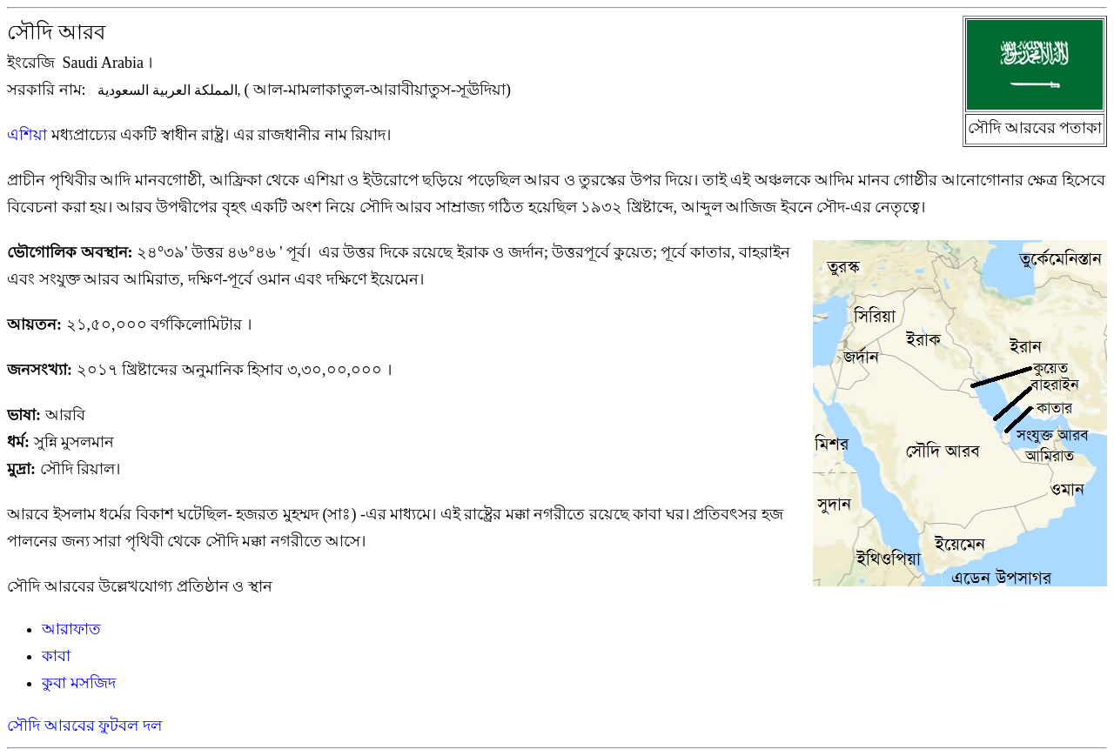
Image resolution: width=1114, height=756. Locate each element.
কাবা (56, 656)
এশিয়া (27, 135)
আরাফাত (71, 629)
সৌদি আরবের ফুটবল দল (84, 725)
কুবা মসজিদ (79, 683)
